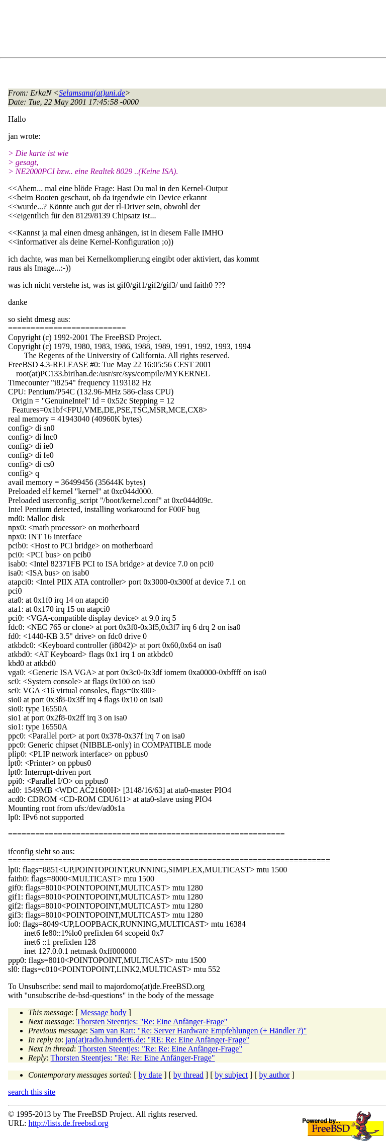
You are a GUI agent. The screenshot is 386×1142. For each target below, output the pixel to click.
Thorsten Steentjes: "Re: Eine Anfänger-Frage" (152, 1021)
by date (150, 1075)
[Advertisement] (191, 30)
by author (274, 1075)
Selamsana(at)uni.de (92, 93)
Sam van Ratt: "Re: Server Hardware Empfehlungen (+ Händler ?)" (198, 1030)
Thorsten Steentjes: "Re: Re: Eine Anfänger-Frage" (160, 1048)
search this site (31, 1092)
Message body (103, 1012)
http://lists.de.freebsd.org (68, 1123)
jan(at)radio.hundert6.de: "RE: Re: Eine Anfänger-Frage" (158, 1039)
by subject (231, 1075)
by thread (188, 1075)
